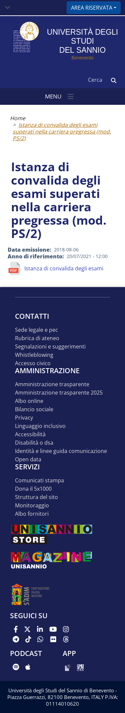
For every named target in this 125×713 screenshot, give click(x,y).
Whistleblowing (34, 355)
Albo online (29, 401)
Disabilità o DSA (34, 442)
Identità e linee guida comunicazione (61, 451)
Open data (28, 459)
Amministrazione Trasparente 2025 (59, 392)
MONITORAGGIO (32, 505)
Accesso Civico (33, 363)
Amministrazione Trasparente (52, 384)
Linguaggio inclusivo (40, 426)
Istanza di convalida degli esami (63, 268)
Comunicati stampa (39, 480)
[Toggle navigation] (7, 7)
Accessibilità (30, 434)
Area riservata (91, 7)
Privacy (24, 417)
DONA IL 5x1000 (33, 488)
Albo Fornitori (32, 513)
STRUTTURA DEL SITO (36, 497)
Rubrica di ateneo (37, 338)
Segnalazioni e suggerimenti (50, 346)
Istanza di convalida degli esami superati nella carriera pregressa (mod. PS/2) (62, 131)
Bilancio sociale (34, 409)
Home (17, 118)
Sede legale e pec (36, 329)
